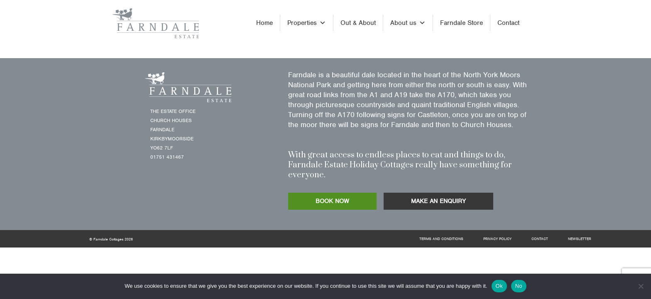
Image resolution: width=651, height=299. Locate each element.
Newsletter (579, 238)
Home (264, 23)
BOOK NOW (332, 201)
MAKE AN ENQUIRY (438, 201)
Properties (306, 23)
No (518, 286)
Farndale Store (461, 23)
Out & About (358, 23)
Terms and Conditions (441, 238)
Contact (508, 23)
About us (408, 23)
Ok (499, 286)
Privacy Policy (497, 238)
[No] (640, 286)
